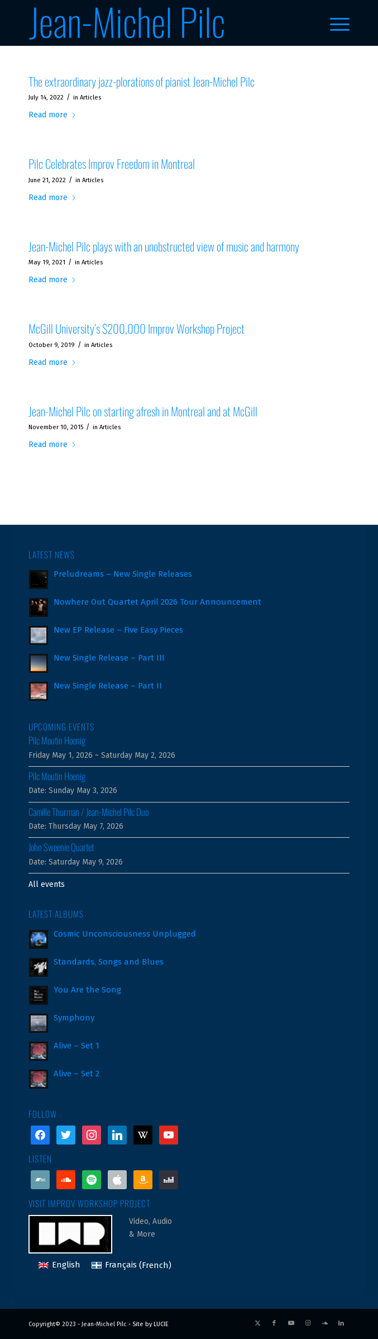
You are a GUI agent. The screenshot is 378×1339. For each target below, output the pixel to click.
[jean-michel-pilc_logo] (156, 23)
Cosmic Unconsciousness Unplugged (125, 934)
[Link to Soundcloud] (324, 1323)
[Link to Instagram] (307, 1323)
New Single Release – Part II (108, 686)
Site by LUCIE (150, 1324)
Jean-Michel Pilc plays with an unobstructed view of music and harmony (163, 246)
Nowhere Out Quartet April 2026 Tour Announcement (157, 602)
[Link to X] (257, 1323)
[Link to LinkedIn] (341, 1323)
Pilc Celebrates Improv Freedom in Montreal (111, 163)
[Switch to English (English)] (59, 1265)
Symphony (74, 1018)
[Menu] (334, 23)
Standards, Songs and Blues (109, 962)
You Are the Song (87, 990)
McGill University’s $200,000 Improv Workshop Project (136, 328)
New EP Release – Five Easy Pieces (118, 630)
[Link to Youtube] (291, 1323)
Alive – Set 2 (76, 1074)
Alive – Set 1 (76, 1046)
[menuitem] (334, 23)
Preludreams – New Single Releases (123, 574)
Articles (90, 97)
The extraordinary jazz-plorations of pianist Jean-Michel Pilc (141, 81)
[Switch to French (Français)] (131, 1265)
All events (46, 884)
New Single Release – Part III (109, 658)
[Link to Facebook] (274, 1323)
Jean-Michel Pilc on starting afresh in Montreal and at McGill (142, 411)
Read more (52, 115)
